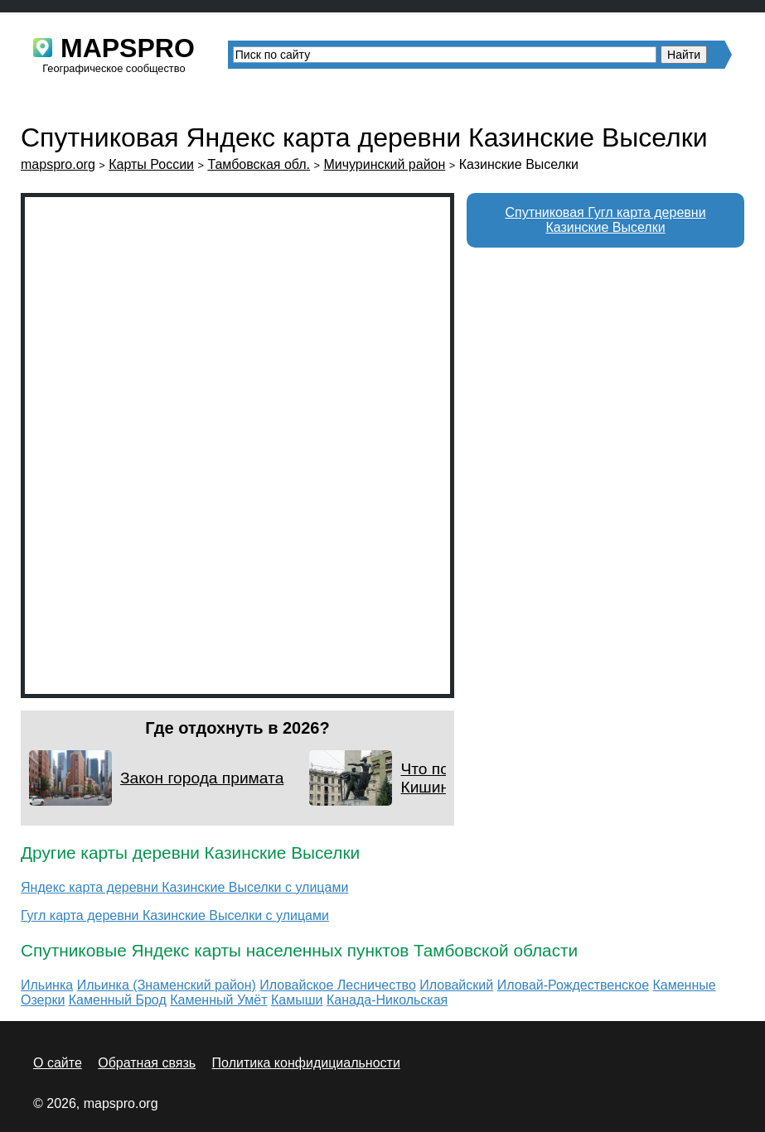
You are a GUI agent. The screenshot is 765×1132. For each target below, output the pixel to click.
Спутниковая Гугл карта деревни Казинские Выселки (605, 219)
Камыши (297, 1000)
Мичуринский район (384, 164)
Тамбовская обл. (258, 164)
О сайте (57, 1063)
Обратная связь (147, 1063)
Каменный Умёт (218, 1000)
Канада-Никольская (387, 1000)
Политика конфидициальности (306, 1063)
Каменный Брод (118, 1000)
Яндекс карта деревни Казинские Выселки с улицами (184, 887)
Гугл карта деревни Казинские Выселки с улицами (175, 915)
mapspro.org (58, 164)
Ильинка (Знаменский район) (166, 985)
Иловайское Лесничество (337, 985)
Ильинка (47, 985)
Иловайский (456, 985)
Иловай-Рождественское (573, 985)
